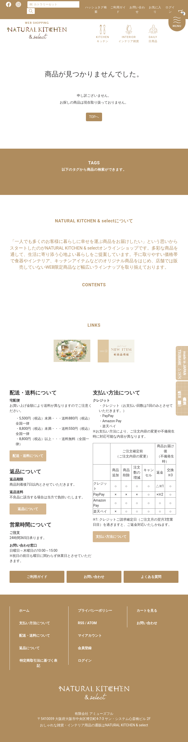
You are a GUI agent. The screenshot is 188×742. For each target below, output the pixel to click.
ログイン (170, 9)
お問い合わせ (137, 9)
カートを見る (147, 610)
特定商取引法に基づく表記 (38, 663)
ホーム (24, 610)
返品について (28, 509)
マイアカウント (90, 635)
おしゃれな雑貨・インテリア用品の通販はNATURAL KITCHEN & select (94, 725)
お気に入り (155, 9)
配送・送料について (27, 456)
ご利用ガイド (118, 9)
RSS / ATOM (87, 623)
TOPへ (94, 117)
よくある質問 (151, 577)
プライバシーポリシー (95, 610)
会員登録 (85, 648)
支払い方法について (111, 537)
